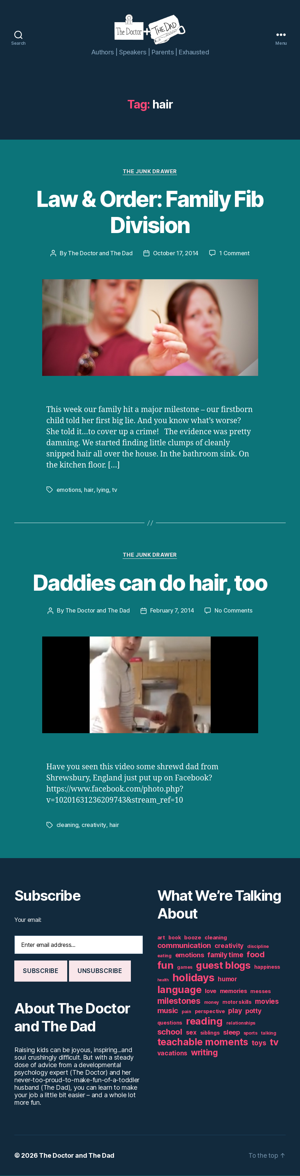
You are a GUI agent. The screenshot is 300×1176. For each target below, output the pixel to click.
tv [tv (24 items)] (274, 1042)
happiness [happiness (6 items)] (267, 967)
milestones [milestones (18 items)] (179, 1001)
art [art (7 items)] (161, 937)
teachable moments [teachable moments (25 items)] (202, 1042)
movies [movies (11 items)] (267, 1002)
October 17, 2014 (176, 254)
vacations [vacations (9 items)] (172, 1053)
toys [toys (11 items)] (259, 1043)
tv (114, 490)
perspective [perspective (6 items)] (210, 1012)
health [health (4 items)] (163, 980)
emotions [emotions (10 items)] (189, 955)
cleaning (67, 825)
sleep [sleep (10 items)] (231, 1032)
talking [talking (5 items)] (268, 1033)
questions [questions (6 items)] (170, 1023)
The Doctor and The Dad (100, 254)
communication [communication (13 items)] (184, 945)
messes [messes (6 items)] (260, 991)
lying (102, 490)
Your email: (27, 920)
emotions (68, 490)
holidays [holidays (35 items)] (193, 978)
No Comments (233, 611)
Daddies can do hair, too (149, 583)
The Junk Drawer (150, 172)
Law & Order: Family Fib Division (150, 213)
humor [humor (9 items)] (227, 979)
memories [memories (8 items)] (233, 991)
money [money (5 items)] (211, 1002)
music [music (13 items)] (167, 1010)
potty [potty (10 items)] (253, 1011)
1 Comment (234, 254)
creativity (94, 825)
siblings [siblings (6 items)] (210, 1033)
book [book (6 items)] (174, 938)
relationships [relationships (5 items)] (241, 1023)
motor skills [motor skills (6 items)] (237, 1002)
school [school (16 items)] (169, 1032)
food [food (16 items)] (256, 954)
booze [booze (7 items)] (192, 937)
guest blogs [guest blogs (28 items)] (223, 966)
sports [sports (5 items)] (250, 1033)
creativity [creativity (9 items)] (229, 946)
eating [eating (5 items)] (164, 956)
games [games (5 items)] (184, 967)
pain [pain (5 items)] (186, 1012)
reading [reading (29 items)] (204, 1021)
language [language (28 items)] (179, 990)
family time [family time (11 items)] (225, 955)
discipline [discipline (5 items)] (258, 946)
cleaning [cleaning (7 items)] (216, 937)
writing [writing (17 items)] (204, 1053)
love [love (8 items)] (210, 991)
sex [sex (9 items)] (191, 1032)
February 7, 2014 (172, 611)
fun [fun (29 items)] (165, 965)
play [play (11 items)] (235, 1011)
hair (88, 490)
